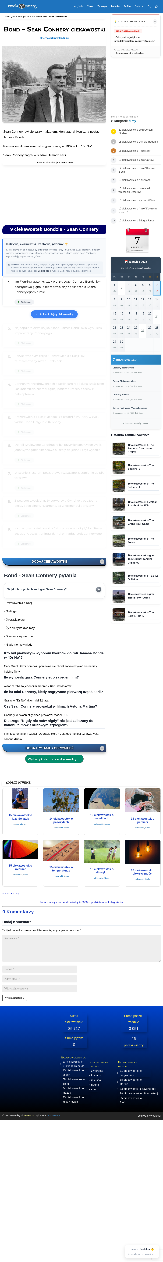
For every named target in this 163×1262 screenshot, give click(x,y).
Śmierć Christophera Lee (124, 381)
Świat (137, 6)
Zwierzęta (102, 6)
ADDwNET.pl (53, 1115)
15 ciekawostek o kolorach (20, 867)
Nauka (90, 6)
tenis (25, 824)
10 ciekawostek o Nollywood (134, 180)
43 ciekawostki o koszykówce (73, 1099)
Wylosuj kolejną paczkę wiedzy (52, 758)
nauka (95, 1084)
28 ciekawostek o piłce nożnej (139, 1093)
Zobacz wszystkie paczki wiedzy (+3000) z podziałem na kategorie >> (81, 902)
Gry (150, 6)
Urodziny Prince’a (121, 394)
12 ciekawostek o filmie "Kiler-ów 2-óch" (136, 170)
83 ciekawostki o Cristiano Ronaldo (73, 1063)
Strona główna (11, 16)
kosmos (107, 824)
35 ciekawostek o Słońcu (131, 1100)
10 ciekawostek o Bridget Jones (136, 220)
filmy (32, 16)
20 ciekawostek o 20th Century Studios (135, 131)
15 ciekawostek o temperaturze (61, 869)
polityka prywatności (149, 1115)
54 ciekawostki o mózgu (73, 1090)
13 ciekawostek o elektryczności (142, 872)
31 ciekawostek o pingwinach (131, 1072)
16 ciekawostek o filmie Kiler (134, 150)
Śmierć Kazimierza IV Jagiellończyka (130, 408)
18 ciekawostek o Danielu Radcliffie (138, 141)
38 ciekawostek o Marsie (131, 1081)
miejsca (96, 1080)
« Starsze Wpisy (10, 893)
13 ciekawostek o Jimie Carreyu (136, 160)
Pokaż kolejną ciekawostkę (54, 314)
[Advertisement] (54, 194)
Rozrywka (23, 16)
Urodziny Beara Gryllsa (123, 368)
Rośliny (127, 6)
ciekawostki (55, 38)
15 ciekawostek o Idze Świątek (20, 817)
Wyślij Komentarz (13, 998)
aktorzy (44, 38)
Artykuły (78, 6)
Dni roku (115, 6)
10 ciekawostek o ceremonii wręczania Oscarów (134, 190)
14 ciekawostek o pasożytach (61, 820)
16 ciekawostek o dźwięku (101, 871)
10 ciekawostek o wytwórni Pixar (136, 200)
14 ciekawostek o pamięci (142, 820)
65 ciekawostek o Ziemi (74, 1081)
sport (94, 1089)
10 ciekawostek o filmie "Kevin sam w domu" (138, 210)
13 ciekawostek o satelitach (101, 816)
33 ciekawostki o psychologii (138, 1089)
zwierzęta (97, 1070)
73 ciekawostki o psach (73, 1072)
